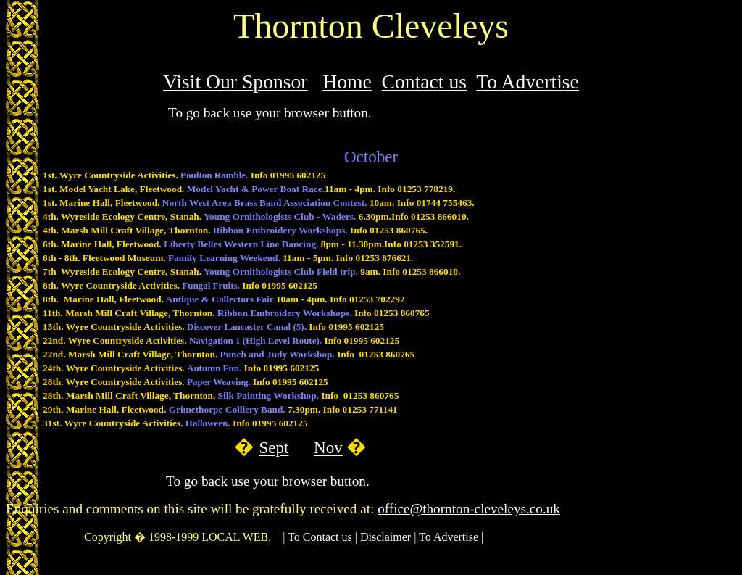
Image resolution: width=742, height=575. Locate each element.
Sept (274, 447)
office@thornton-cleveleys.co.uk (469, 508)
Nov (328, 447)
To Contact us (320, 537)
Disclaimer (385, 537)
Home (347, 81)
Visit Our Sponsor (235, 81)
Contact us (424, 81)
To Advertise (527, 81)
